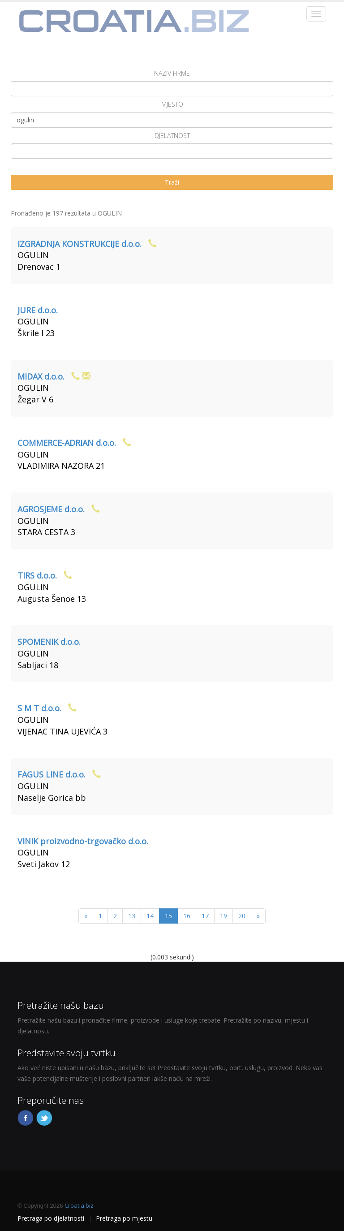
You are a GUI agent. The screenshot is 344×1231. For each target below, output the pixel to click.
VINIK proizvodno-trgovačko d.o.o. (82, 841)
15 (168, 915)
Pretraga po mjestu (124, 1218)
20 (241, 915)
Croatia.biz (79, 1205)
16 (186, 915)
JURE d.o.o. (37, 310)
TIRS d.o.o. (37, 575)
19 (223, 915)
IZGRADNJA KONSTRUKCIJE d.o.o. (79, 243)
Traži (172, 182)
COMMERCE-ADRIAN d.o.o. (66, 442)
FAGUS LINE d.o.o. (51, 774)
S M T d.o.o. (39, 708)
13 (131, 915)
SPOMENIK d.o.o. (49, 641)
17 (205, 915)
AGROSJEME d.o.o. (51, 509)
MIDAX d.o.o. (40, 376)
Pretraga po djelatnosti (50, 1218)
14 (150, 915)
